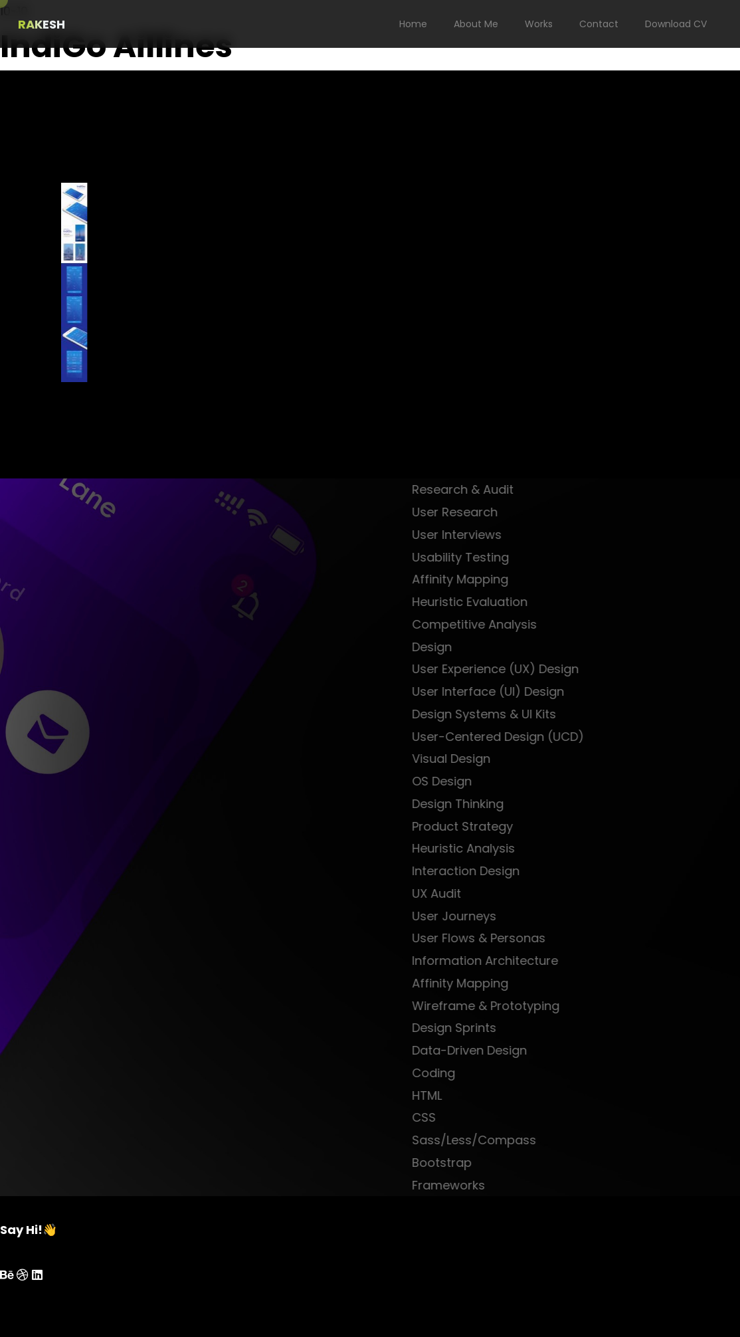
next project (93, 467)
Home (413, 24)
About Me (476, 24)
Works (539, 24)
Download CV (676, 24)
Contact (598, 24)
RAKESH (41, 24)
